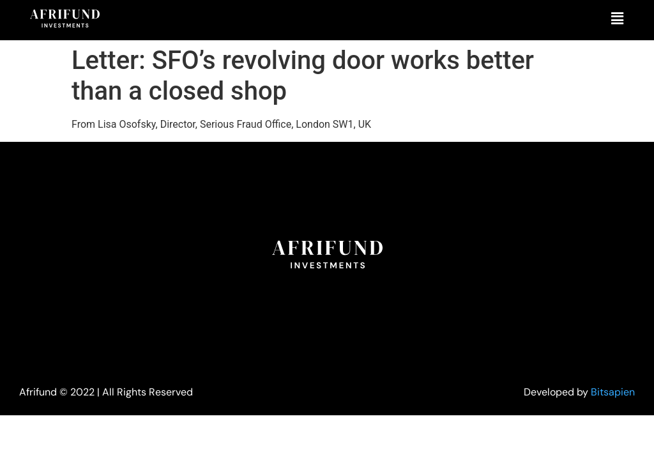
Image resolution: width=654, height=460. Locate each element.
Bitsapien (613, 392)
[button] (617, 18)
